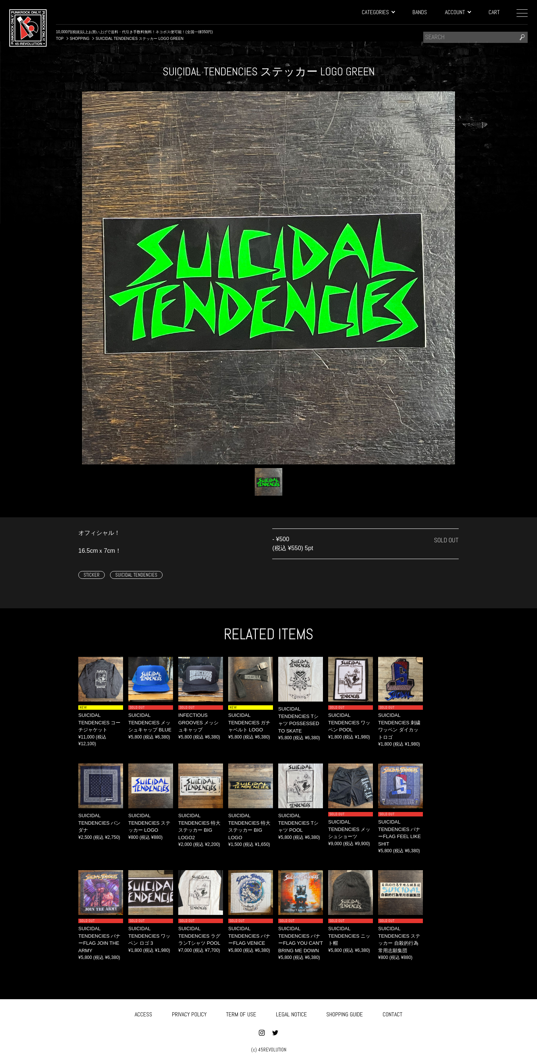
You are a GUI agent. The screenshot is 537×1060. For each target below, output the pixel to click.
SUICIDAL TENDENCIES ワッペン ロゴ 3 (149, 936)
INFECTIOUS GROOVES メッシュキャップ (198, 722)
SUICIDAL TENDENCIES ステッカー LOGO (149, 823)
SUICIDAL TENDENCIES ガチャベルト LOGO (249, 722)
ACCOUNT (458, 12)
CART (494, 12)
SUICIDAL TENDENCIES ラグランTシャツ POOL (199, 936)
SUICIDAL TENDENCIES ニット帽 (349, 936)
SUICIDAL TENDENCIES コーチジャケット (99, 722)
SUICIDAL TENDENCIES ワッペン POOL (349, 722)
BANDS (419, 12)
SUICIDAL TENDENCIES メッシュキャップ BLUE (150, 722)
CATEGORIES (378, 12)
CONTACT (392, 1013)
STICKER (92, 575)
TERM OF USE (241, 1013)
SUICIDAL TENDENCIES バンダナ (99, 823)
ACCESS (143, 1013)
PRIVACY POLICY (189, 1013)
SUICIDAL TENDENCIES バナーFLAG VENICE (249, 936)
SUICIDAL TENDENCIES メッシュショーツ (349, 829)
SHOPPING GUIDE (344, 1013)
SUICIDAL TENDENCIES (136, 575)
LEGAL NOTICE (291, 1013)
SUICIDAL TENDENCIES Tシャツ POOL (298, 823)
